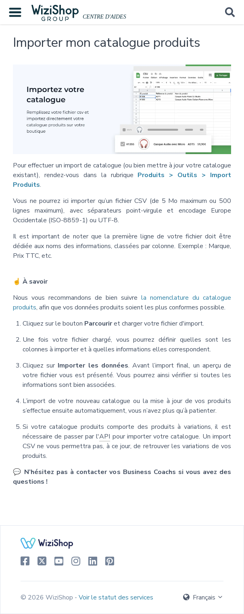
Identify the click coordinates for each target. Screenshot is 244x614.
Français (203, 597)
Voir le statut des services (116, 597)
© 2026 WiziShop (48, 597)
